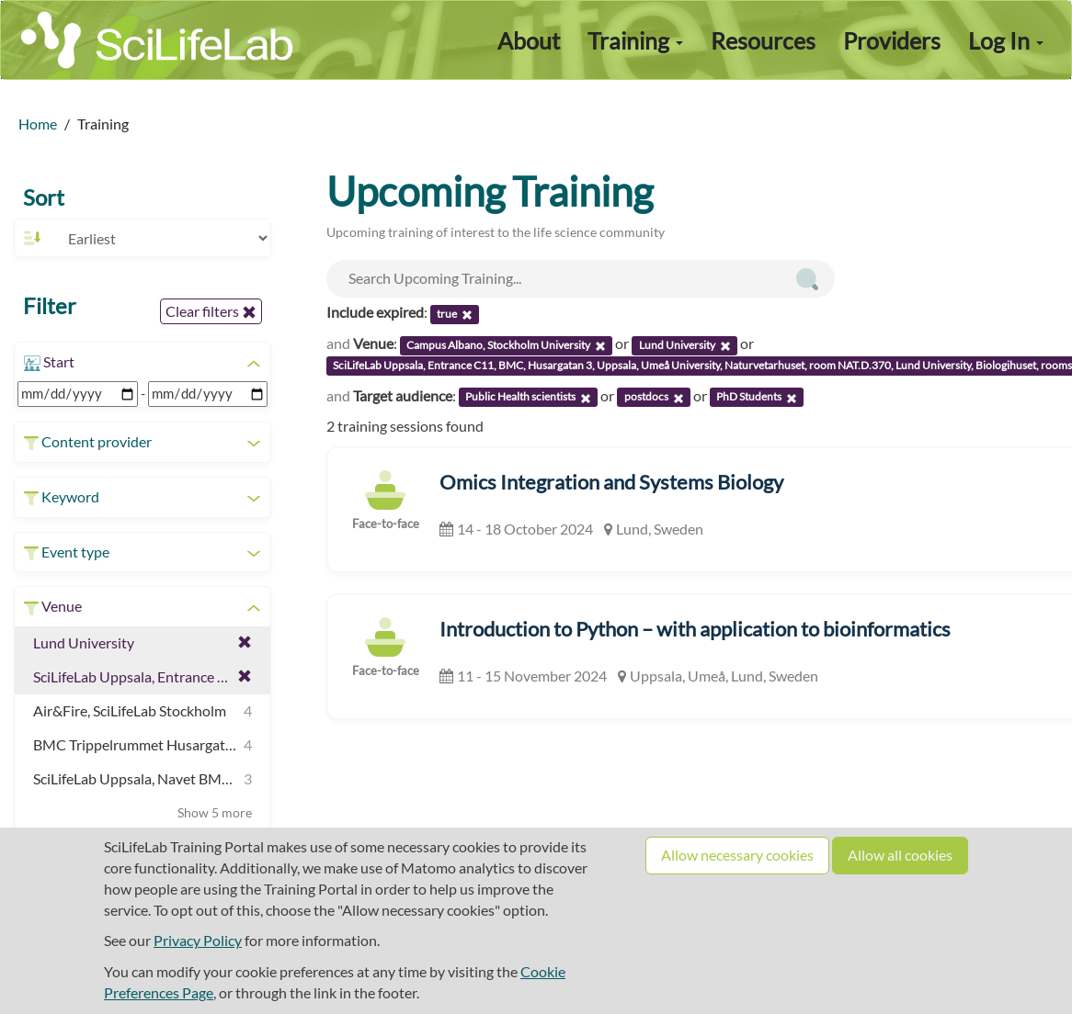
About (528, 40)
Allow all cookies (900, 854)
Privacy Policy (198, 940)
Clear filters (211, 311)
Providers (892, 40)
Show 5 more (214, 812)
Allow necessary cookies (737, 854)
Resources (763, 40)
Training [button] (635, 40)
